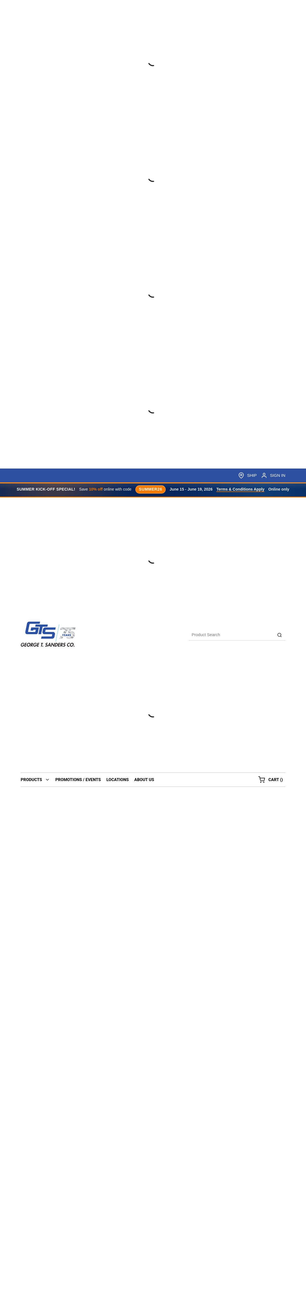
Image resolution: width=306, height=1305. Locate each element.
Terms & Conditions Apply (240, 489)
